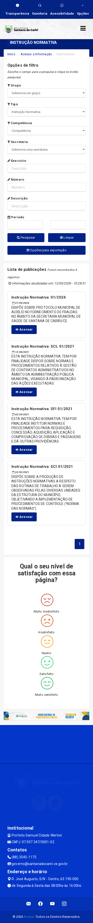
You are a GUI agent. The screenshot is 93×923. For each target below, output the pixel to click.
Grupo (14, 85)
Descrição (17, 198)
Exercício (16, 161)
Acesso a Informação (36, 54)
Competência (19, 123)
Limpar (67, 237)
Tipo (12, 104)
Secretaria (17, 142)
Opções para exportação (46, 250)
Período (15, 217)
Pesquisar (26, 237)
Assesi (29, 917)
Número (15, 179)
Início (11, 54)
